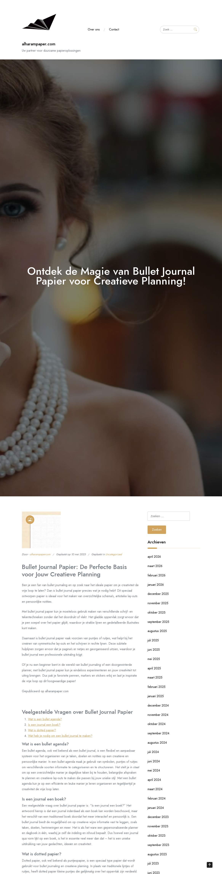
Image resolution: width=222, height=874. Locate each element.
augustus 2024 (157, 742)
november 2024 (158, 715)
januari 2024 (156, 808)
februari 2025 (156, 687)
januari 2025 (156, 696)
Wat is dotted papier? (42, 730)
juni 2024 (154, 761)
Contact (114, 29)
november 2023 (158, 826)
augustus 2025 (157, 631)
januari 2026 (156, 584)
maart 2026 (155, 566)
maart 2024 (155, 789)
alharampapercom (40, 554)
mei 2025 (154, 659)
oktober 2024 (156, 724)
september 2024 (158, 733)
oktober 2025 (156, 612)
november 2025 (158, 603)
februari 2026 (156, 575)
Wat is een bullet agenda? (45, 719)
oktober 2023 (156, 835)
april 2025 (154, 668)
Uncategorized (113, 554)
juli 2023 (153, 863)
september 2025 (158, 622)
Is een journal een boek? (44, 725)
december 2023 (158, 817)
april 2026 (154, 556)
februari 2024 (156, 798)
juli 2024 (153, 752)
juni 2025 (154, 649)
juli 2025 (153, 640)
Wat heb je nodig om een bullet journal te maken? (60, 736)
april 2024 (154, 780)
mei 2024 (154, 770)
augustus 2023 (157, 854)
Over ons (94, 29)
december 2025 (158, 594)
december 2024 (158, 705)
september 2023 (158, 845)
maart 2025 (155, 677)
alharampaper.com (38, 44)
